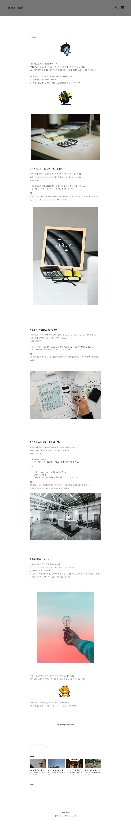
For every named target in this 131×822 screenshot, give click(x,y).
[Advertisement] (65, 724)
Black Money (16, 7)
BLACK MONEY (65, 812)
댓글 (32, 784)
